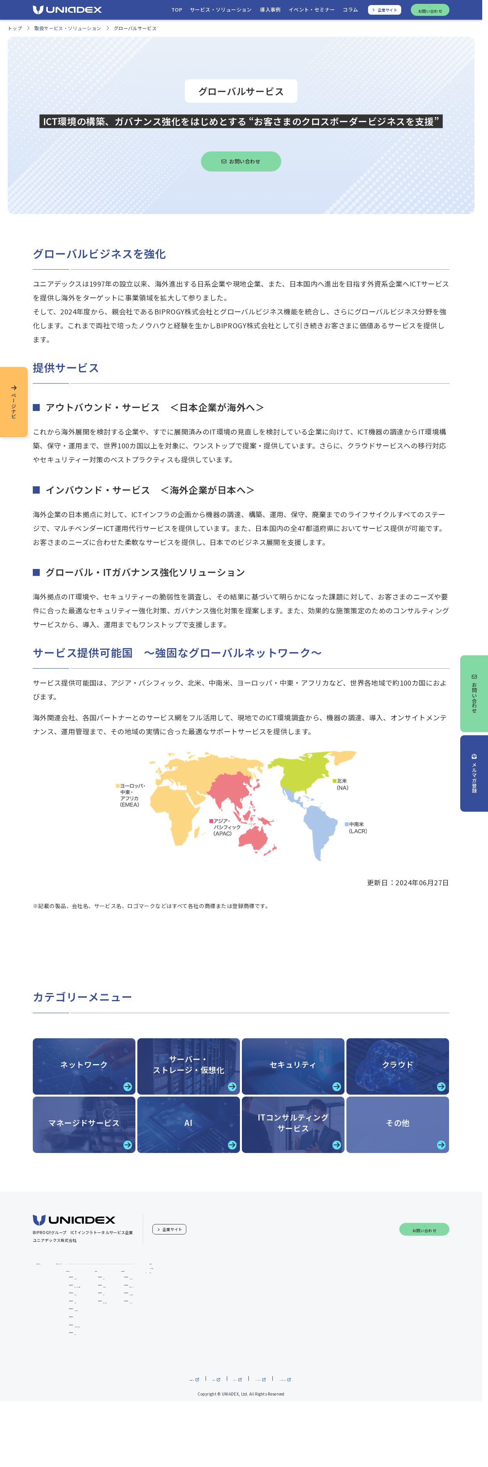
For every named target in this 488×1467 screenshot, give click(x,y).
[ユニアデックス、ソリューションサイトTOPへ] (67, 12)
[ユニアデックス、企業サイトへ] (385, 12)
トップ (15, 32)
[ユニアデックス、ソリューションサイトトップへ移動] (169, 12)
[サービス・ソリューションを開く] (217, 12)
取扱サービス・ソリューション (67, 32)
